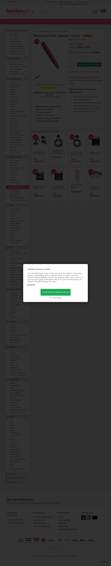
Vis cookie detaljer (55, 298)
